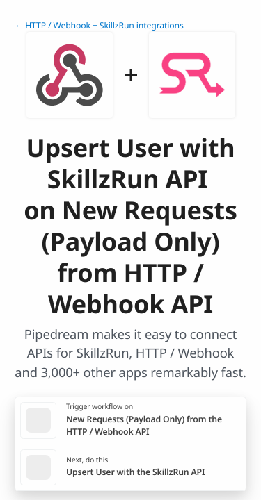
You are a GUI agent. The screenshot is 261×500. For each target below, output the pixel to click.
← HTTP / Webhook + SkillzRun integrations (99, 25)
